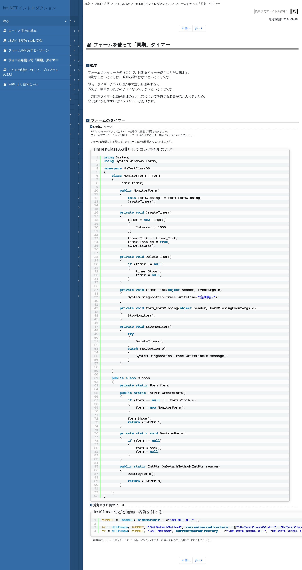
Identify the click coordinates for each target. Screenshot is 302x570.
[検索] (294, 11)
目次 (87, 3)
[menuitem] (35, 31)
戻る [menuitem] (36, 21)
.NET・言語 (102, 3)
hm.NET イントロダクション (153, 3)
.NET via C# (122, 3)
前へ (185, 28)
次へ (199, 28)
